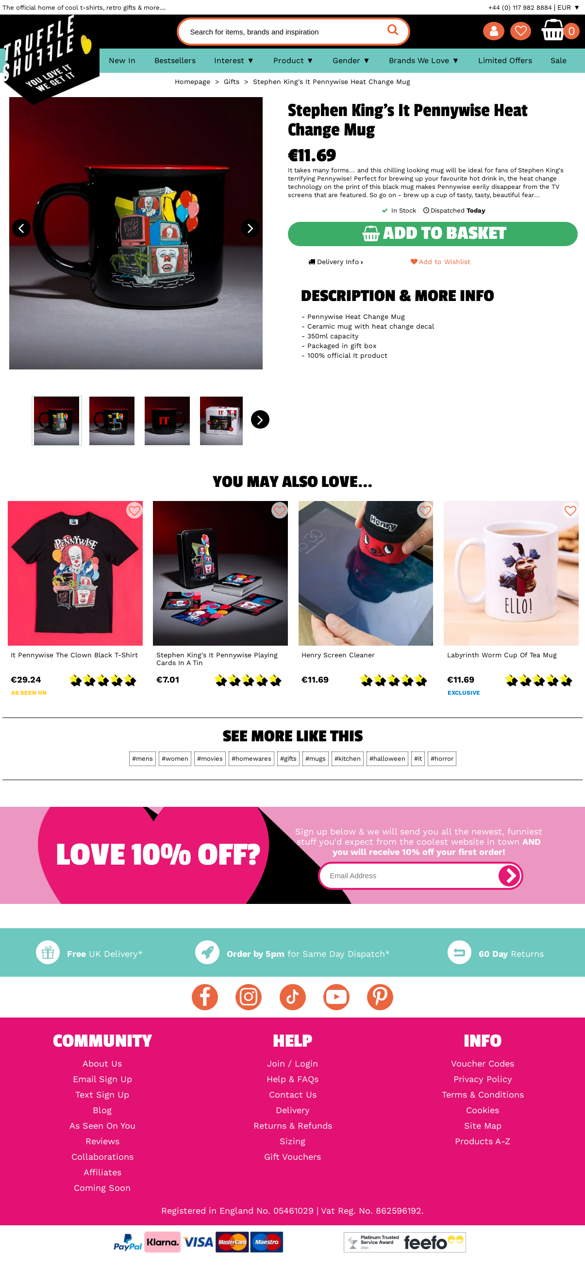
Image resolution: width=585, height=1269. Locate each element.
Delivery (293, 1110)
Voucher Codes (482, 1063)
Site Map (482, 1125)
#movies (210, 758)
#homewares (251, 758)
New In (122, 60)
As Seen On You (102, 1125)
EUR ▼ (568, 7)
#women (175, 758)
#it (418, 758)
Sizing (292, 1141)
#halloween (387, 758)
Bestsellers (175, 60)
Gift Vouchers (292, 1156)
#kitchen (347, 758)
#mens (142, 758)
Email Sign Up (102, 1079)
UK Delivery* (89, 954)
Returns (496, 954)
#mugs (315, 758)
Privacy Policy (482, 1079)
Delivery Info (335, 262)
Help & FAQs (292, 1079)
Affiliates (102, 1172)
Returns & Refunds (292, 1125)
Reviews (102, 1141)
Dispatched (453, 210)
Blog (102, 1110)
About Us (102, 1063)
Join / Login (292, 1063)
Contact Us (293, 1094)
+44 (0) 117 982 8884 (520, 7)
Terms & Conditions (483, 1094)
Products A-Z (482, 1141)
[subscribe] (509, 875)
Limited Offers (505, 60)
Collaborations (102, 1156)
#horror (442, 758)
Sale (559, 60)
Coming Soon (102, 1188)
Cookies (482, 1110)
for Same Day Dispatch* (292, 954)
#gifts (288, 758)
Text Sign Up (102, 1094)
